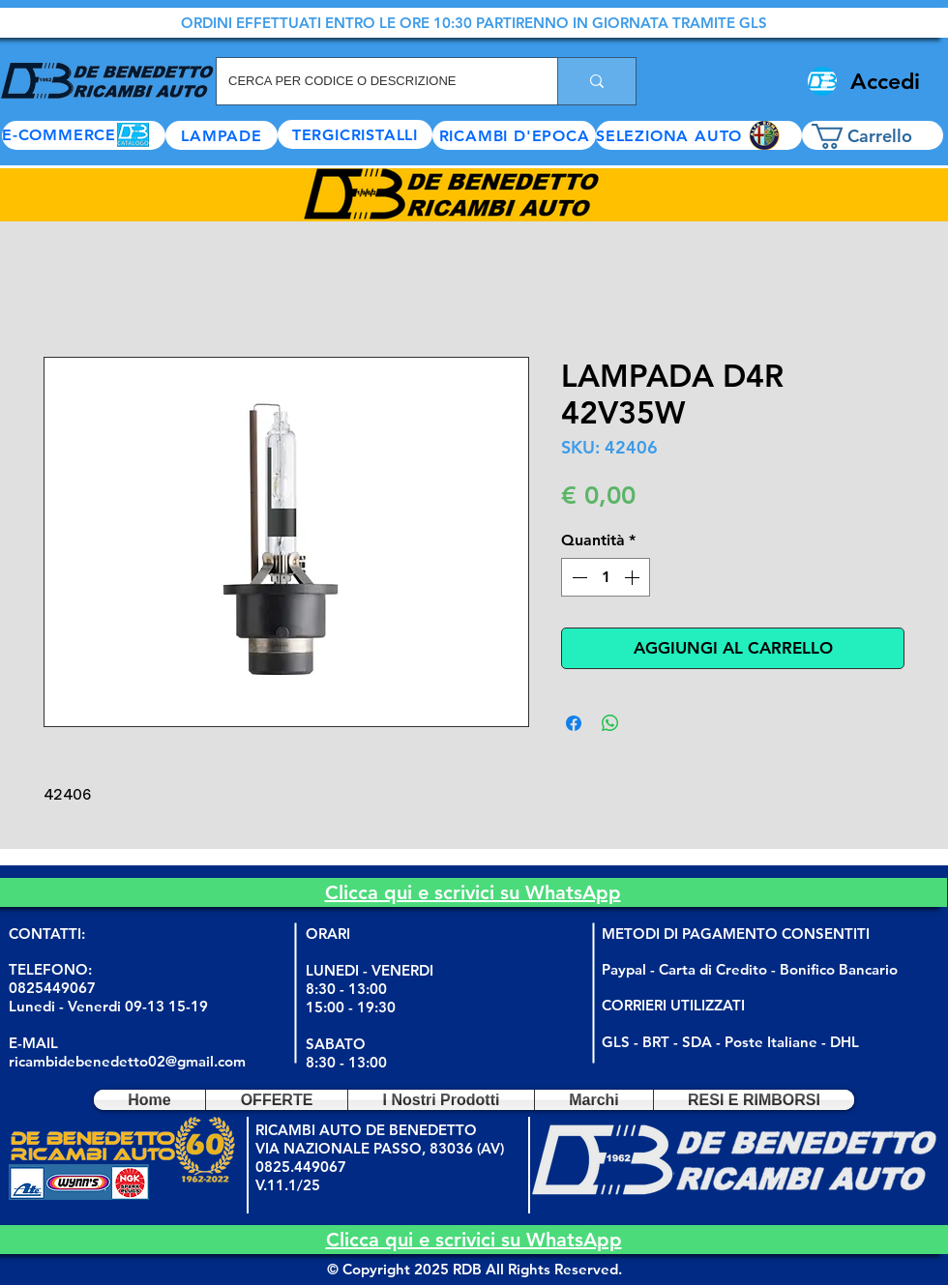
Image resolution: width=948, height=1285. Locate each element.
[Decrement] (577, 577)
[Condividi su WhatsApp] (610, 723)
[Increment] (633, 577)
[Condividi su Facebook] (573, 723)
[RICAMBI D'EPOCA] (514, 135)
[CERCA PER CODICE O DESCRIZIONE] (372, 81)
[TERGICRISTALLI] (355, 134)
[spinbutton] (605, 577)
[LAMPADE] (221, 135)
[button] (699, 135)
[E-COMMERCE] (83, 135)
